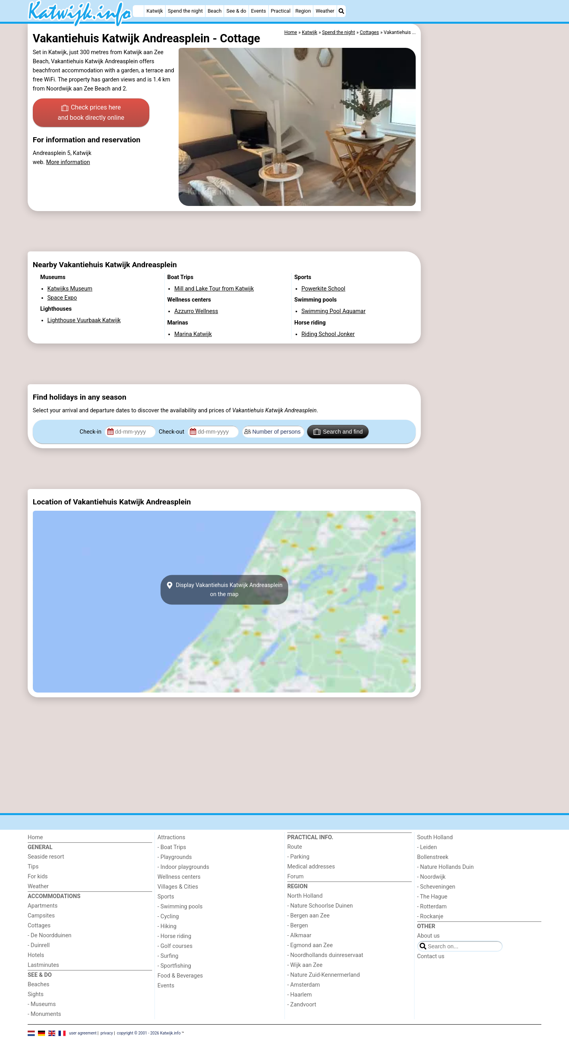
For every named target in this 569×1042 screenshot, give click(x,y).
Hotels (36, 955)
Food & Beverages (180, 975)
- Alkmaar (299, 935)
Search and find (338, 431)
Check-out (172, 432)
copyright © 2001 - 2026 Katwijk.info (149, 1033)
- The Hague (432, 896)
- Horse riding (175, 936)
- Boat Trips (172, 847)
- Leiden (427, 847)
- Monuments (44, 1014)
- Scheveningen (436, 886)
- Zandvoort (301, 1004)
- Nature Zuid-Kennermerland (323, 975)
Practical (280, 11)
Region (303, 11)
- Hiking (167, 926)
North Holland (304, 896)
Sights (35, 994)
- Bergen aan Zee (308, 915)
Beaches (38, 984)
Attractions (171, 837)
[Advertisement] (482, 205)
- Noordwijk (431, 877)
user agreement (83, 1033)
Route (294, 847)
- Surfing (168, 956)
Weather (325, 11)
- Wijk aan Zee (304, 965)
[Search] (341, 11)
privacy (106, 1033)
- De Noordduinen (50, 935)
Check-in (91, 432)
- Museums (42, 1004)
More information (68, 162)
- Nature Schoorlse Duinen (320, 905)
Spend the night (185, 11)
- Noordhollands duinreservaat (325, 955)
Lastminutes (43, 965)
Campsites (41, 915)
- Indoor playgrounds (183, 867)
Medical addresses (311, 866)
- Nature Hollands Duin (445, 867)
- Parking (298, 856)
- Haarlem (299, 994)
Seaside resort (46, 856)
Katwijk (155, 11)
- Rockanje (430, 916)
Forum (295, 876)
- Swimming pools (180, 906)
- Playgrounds (175, 857)
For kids (38, 876)
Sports (166, 896)
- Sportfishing (174, 966)
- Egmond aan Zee (310, 945)
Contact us (431, 956)
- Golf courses (175, 946)
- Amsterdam (303, 985)
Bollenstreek (432, 857)
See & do (236, 11)
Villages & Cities (178, 886)
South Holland (435, 837)
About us (428, 936)
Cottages (39, 925)
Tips (33, 866)
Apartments (43, 905)
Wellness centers (179, 877)
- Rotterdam (432, 906)
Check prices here (91, 113)
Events (258, 11)
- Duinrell (39, 945)
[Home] (138, 11)
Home (35, 837)
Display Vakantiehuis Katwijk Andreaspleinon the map (224, 590)
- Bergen (297, 925)
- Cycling (168, 916)
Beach (214, 11)
